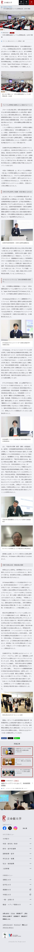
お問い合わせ (6, 913)
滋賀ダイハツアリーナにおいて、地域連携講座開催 (15, 784)
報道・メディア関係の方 (12, 904)
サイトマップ (17, 924)
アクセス (13, 913)
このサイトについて (8, 924)
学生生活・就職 (8, 858)
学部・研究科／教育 (10, 844)
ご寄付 (25, 913)
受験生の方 (7, 880)
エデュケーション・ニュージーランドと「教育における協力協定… (23, 761)
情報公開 (23, 916)
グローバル (5, 41)
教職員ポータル (6, 919)
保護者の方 (7, 890)
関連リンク (24, 924)
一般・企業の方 (8, 899)
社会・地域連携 (16, 788)
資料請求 (18, 913)
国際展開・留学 (8, 854)
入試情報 (6, 868)
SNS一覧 (25, 828)
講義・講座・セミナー (23, 788)
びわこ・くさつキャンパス (7, 788)
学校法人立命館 (6, 916)
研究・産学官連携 (9, 849)
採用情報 (16, 916)
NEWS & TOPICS (7, 7)
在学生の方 (7, 885)
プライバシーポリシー (8, 927)
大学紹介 (6, 839)
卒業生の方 (7, 894)
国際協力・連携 (21, 41)
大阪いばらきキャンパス (13, 41)
